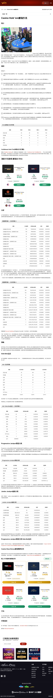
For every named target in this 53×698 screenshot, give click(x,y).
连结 (43, 671)
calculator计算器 (23, 625)
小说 (49, 673)
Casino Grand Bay (45, 589)
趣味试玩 (34, 673)
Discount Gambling (9, 331)
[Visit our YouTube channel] (2, 676)
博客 (49, 669)
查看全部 (47, 558)
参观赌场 (19, 184)
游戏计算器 (34, 669)
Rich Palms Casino (19, 192)
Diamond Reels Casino (45, 565)
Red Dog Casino (19, 565)
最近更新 (44, 673)
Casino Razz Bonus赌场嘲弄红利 (34, 555)
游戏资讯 (34, 671)
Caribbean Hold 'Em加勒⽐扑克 (34, 152)
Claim (13, 582)
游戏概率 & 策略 (35, 667)
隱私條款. (51, 696)
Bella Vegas (19, 589)
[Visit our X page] (5, 676)
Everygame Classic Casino (19, 168)
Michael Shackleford (9, 628)
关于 (43, 667)
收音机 (43, 675)
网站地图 (50, 671)
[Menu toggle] (51, 3)
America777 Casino (45, 168)
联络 (43, 669)
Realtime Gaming (8, 152)
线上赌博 (34, 675)
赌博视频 (50, 667)
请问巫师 (34, 677)
